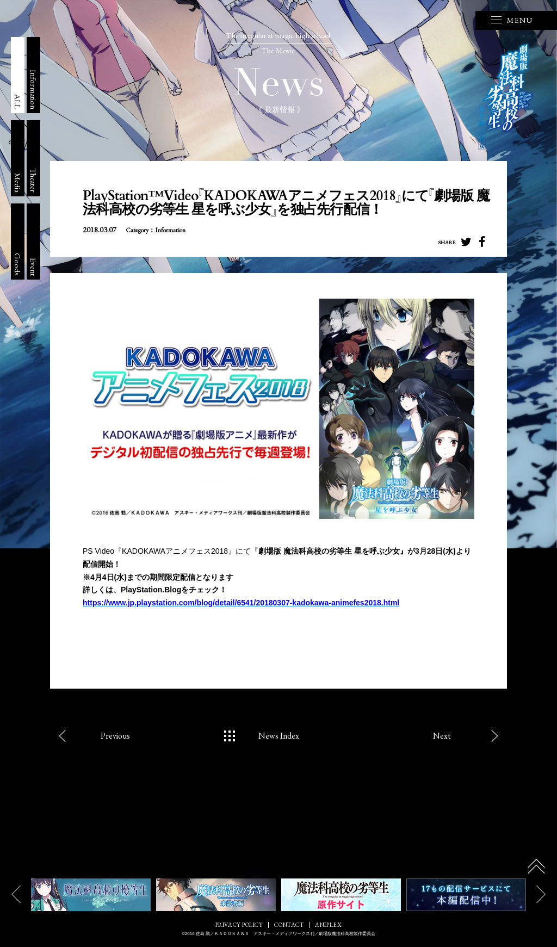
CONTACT (289, 925)
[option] (90, 894)
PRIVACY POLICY (239, 925)
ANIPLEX (328, 925)
